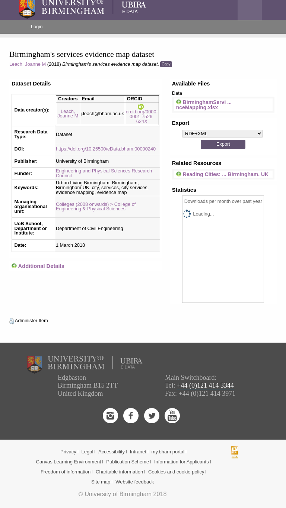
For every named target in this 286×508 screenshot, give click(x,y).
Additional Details (41, 266)
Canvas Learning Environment (68, 462)
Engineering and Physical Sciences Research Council (104, 173)
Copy (166, 64)
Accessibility (111, 451)
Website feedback (134, 482)
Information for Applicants (181, 462)
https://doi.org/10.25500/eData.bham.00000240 (106, 149)
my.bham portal (168, 451)
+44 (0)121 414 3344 (205, 385)
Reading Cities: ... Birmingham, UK (222, 174)
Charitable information (119, 472)
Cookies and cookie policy (176, 472)
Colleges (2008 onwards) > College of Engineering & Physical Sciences (96, 206)
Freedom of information (65, 472)
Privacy (68, 451)
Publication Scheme (127, 462)
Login (36, 26)
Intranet (138, 451)
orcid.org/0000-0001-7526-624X (142, 114)
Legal (87, 451)
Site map (100, 482)
